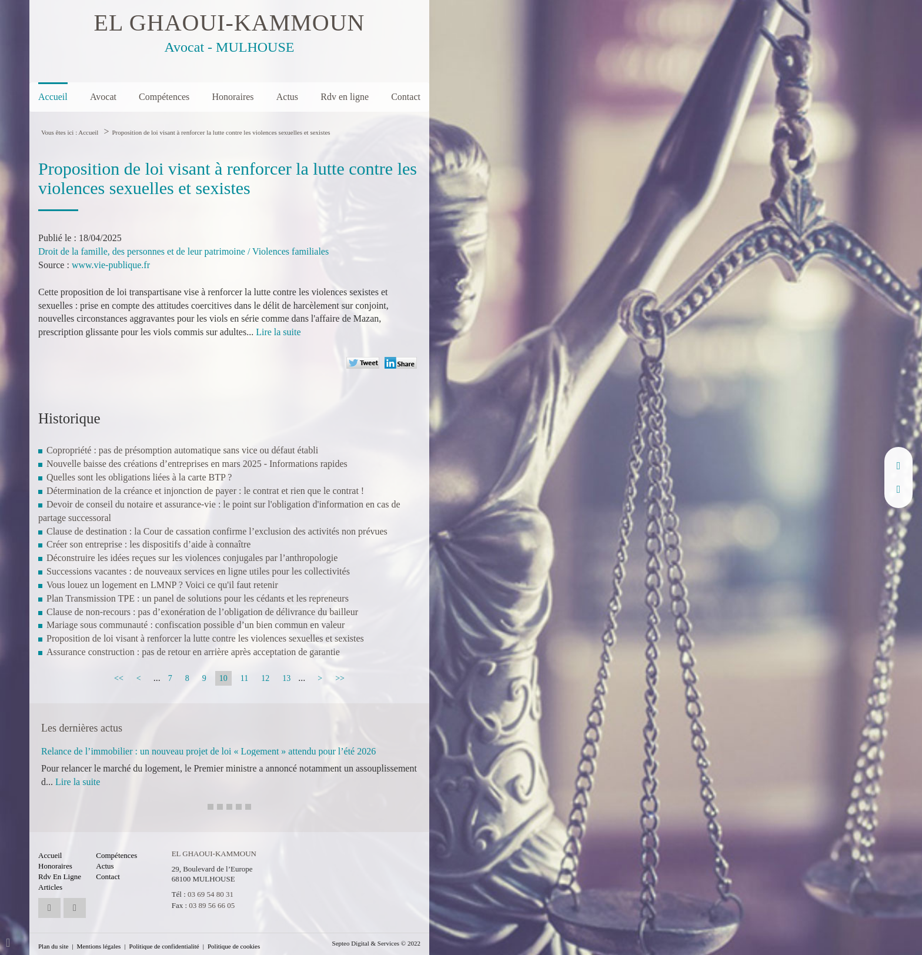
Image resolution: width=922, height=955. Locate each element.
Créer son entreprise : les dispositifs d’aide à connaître (148, 544)
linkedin (898, 465)
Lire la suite (278, 332)
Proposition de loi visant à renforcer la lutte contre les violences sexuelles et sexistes (221, 132)
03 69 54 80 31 (210, 894)
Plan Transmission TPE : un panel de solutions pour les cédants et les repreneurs (197, 598)
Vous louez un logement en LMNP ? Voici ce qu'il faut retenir (162, 585)
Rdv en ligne (344, 97)
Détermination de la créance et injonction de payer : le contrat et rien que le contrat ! (205, 491)
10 (223, 678)
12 (265, 678)
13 (286, 678)
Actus (287, 97)
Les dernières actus (81, 728)
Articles (50, 887)
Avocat (103, 97)
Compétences (164, 97)
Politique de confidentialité (164, 946)
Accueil (53, 97)
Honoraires (232, 97)
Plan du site (53, 946)
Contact (405, 97)
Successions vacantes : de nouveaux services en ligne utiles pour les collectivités (198, 571)
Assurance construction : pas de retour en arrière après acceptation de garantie (193, 652)
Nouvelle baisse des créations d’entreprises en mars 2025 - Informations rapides (197, 464)
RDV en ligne (898, 489)
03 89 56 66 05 (212, 905)
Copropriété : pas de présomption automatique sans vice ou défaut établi (182, 450)
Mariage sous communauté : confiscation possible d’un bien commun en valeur (195, 625)
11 (244, 678)
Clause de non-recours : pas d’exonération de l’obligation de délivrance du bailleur (202, 612)
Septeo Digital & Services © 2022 (376, 943)
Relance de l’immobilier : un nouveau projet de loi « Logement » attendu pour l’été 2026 (208, 751)
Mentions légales (99, 946)
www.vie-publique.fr (111, 265)
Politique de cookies (234, 946)
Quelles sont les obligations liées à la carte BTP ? (139, 477)
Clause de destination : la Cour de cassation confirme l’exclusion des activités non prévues (216, 531)
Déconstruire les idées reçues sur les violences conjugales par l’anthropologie (192, 558)
